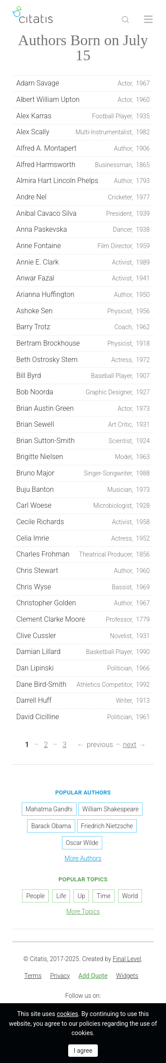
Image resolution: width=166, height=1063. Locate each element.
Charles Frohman (83, 554)
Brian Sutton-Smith (83, 441)
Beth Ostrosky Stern (83, 359)
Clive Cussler (83, 636)
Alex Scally (83, 132)
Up (81, 895)
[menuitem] (33, 976)
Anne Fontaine (83, 246)
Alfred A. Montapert (83, 148)
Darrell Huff (83, 700)
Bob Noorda (83, 392)
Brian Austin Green (83, 408)
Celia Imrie (83, 538)
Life (61, 895)
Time (103, 895)
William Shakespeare (110, 809)
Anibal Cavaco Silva (83, 213)
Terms (33, 975)
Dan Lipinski (83, 668)
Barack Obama (51, 825)
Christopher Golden (83, 603)
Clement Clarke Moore (83, 619)
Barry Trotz (83, 327)
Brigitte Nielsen (83, 457)
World (130, 895)
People (35, 895)
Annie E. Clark (83, 262)
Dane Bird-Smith (83, 684)
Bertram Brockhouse (83, 343)
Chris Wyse (83, 587)
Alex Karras (83, 116)
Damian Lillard (83, 651)
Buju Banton (83, 489)
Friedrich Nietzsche (107, 825)
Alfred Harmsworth (83, 165)
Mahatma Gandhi (49, 809)
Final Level (127, 958)
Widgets (127, 975)
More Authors (83, 858)
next (129, 744)
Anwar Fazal (83, 278)
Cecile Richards (83, 522)
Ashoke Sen (83, 311)
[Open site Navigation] (148, 19)
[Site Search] (125, 19)
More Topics (83, 911)
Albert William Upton (83, 99)
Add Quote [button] (93, 975)
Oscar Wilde (82, 842)
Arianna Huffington (83, 294)
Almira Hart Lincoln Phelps (83, 180)
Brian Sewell (83, 424)
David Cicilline (83, 717)
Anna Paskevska (83, 229)
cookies (67, 1013)
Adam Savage (83, 83)
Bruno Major (83, 473)
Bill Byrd (83, 375)
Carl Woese (83, 505)
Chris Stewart (83, 570)
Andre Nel (83, 197)
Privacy (59, 975)
